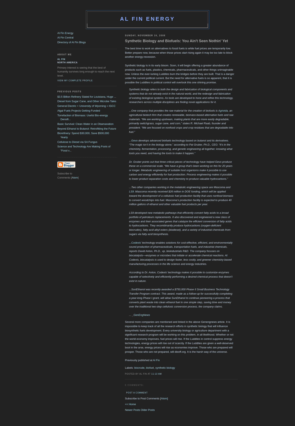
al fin (61, 59)
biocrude (139, 367)
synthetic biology (165, 367)
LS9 (131, 191)
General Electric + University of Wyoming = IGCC (86, 105)
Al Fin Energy (147, 19)
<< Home (130, 404)
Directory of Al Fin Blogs (71, 42)
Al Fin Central (65, 37)
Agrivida (223, 110)
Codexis (136, 242)
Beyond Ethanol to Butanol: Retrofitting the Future (86, 128)
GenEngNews (142, 314)
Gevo (134, 140)
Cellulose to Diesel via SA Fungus (77, 142)
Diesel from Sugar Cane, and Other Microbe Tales (86, 101)
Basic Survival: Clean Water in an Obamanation (85, 123)
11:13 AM (156, 374)
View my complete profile (75, 80)
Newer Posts (133, 409)
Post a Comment (137, 393)
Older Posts (148, 409)
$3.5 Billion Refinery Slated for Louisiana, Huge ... (86, 96)
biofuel (150, 367)
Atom (164, 398)
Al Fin (156, 360)
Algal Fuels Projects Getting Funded (78, 110)
